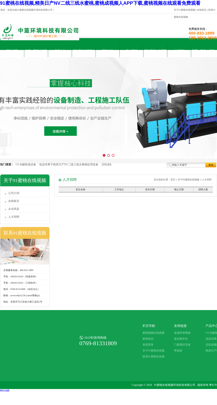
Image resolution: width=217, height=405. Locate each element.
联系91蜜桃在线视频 (203, 53)
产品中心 (59, 51)
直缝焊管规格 (182, 332)
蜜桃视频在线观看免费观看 (155, 53)
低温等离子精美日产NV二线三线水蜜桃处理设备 (68, 164)
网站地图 (4, 390)
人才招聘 (13, 216)
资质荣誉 (148, 344)
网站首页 (12, 51)
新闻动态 (107, 51)
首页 (172, 179)
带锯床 (178, 350)
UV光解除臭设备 (26, 164)
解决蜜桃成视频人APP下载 (84, 53)
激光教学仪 (181, 338)
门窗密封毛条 (182, 344)
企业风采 (13, 208)
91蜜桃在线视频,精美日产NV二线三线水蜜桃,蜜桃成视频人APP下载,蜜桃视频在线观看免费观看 (100, 3)
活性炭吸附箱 (110, 164)
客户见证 (131, 51)
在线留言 (201, 9)
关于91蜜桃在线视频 (184, 9)
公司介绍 (13, 193)
